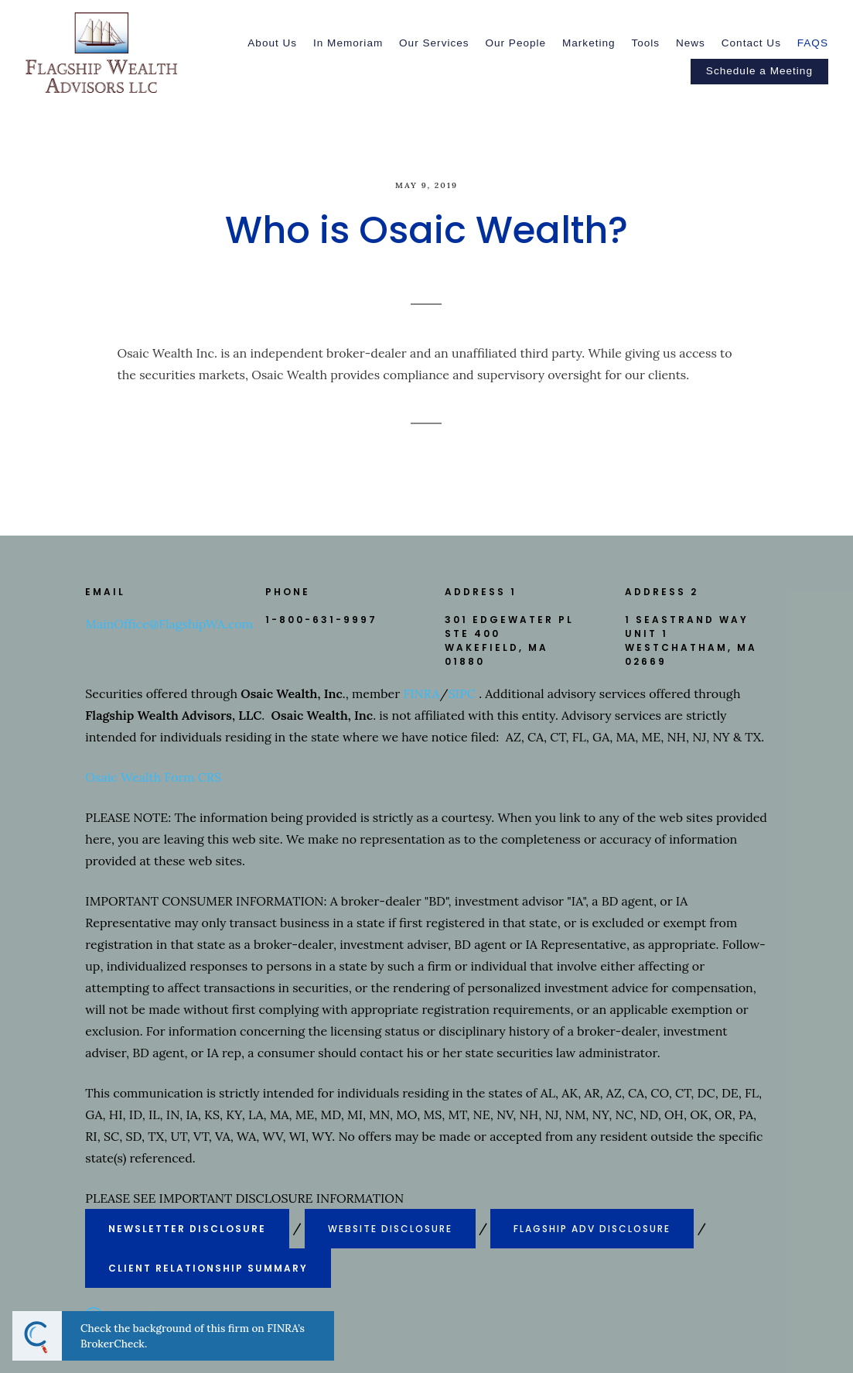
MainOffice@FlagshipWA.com (169, 624)
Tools (645, 43)
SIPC (462, 693)
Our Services (434, 43)
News (690, 43)
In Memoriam (348, 43)
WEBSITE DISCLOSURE (390, 1228)
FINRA (421, 693)
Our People (515, 43)
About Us (272, 43)
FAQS (812, 43)
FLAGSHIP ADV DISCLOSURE (592, 1228)
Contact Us (751, 43)
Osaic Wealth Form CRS (153, 777)
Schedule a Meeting (759, 71)
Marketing (589, 43)
